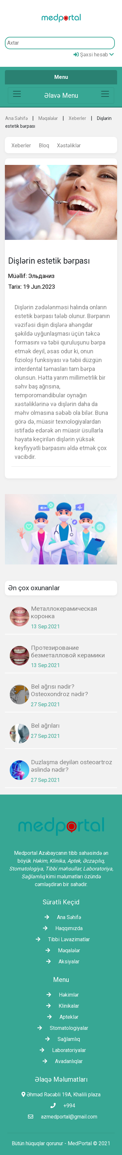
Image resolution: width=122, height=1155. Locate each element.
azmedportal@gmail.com (61, 1117)
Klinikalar (61, 1006)
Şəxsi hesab (94, 54)
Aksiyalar (61, 961)
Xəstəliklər (69, 145)
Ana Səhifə (16, 118)
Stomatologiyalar (61, 1028)
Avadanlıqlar (61, 1061)
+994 (61, 1106)
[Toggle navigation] (61, 95)
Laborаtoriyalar (61, 1050)
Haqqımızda (61, 928)
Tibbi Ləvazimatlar (61, 939)
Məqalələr (48, 118)
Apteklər (61, 1017)
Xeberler (77, 118)
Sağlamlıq (61, 1039)
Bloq (44, 145)
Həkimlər (61, 995)
